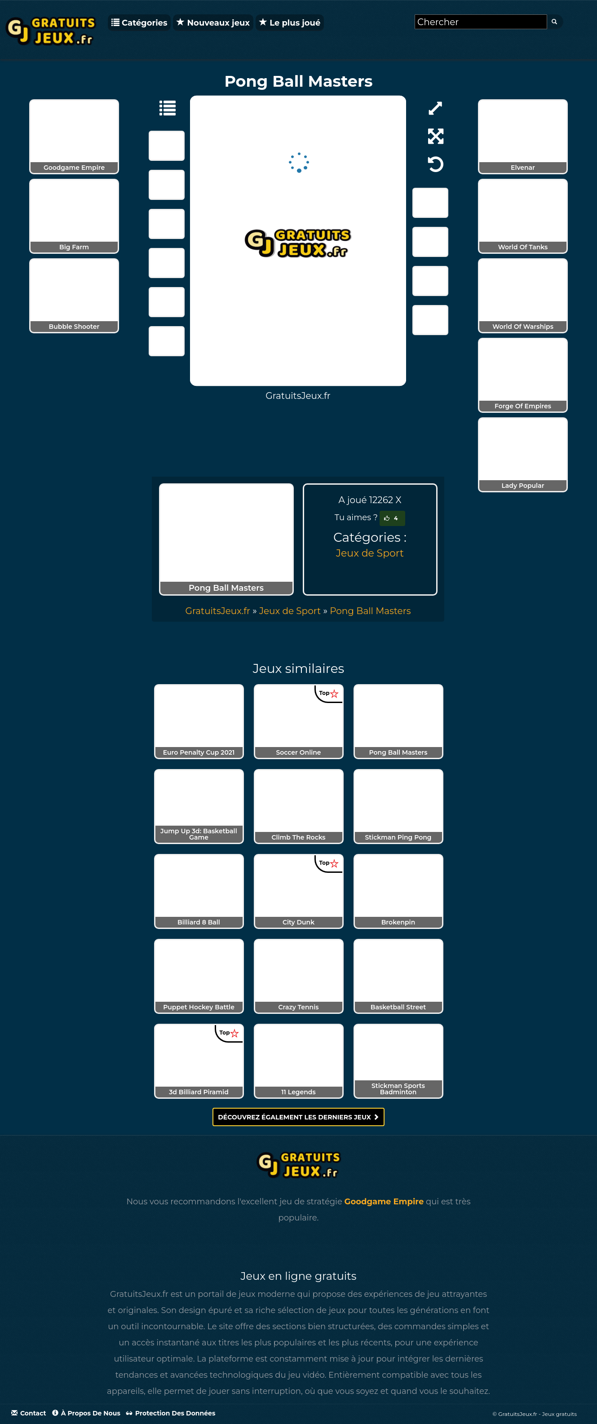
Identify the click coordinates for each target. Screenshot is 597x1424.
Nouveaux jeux (213, 23)
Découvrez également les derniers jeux (298, 1117)
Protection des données (170, 1413)
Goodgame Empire (384, 1202)
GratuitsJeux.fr (218, 611)
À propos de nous (86, 1413)
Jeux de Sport (370, 553)
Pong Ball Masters (370, 611)
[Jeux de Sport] (163, 107)
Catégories (139, 23)
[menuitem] (370, 611)
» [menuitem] (222, 611)
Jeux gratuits (559, 1414)
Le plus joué (289, 23)
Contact (28, 1413)
